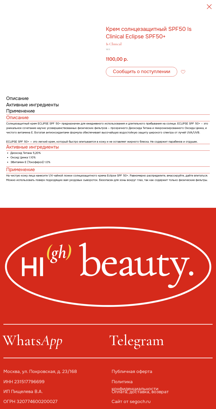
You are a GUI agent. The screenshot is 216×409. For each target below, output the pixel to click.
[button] (141, 72)
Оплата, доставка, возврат (140, 392)
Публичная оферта (132, 371)
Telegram (136, 340)
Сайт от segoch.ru (131, 401)
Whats (32, 340)
